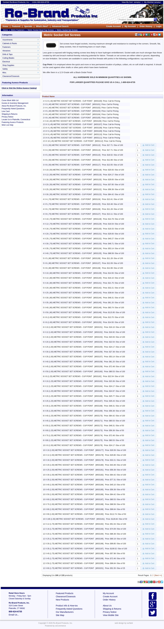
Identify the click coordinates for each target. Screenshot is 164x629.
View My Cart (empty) (131, 2)
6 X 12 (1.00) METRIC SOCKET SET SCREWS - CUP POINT (68, 332)
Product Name (48, 96)
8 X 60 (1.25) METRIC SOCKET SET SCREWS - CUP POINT (68, 430)
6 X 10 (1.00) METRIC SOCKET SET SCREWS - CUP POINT (68, 327)
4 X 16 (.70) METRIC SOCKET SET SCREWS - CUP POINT (67, 229)
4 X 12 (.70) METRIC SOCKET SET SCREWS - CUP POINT (67, 224)
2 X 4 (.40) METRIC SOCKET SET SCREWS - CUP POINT (67, 108)
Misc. (4, 73)
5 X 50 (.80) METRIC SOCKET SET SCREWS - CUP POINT (67, 312)
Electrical (6, 62)
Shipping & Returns (9, 114)
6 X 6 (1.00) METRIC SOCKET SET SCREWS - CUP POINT (67, 317)
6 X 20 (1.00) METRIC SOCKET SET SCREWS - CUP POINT (68, 342)
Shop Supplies (8, 65)
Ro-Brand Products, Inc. (62, 623)
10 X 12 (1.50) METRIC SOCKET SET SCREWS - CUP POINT (68, 455)
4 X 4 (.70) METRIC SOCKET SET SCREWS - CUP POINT (67, 199)
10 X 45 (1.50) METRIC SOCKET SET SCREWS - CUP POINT (68, 489)
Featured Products (64, 593)
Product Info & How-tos (67, 605)
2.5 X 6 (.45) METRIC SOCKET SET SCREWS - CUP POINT (67, 134)
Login (158, 26)
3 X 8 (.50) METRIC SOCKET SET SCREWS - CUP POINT (67, 165)
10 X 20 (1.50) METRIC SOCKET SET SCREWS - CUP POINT (68, 465)
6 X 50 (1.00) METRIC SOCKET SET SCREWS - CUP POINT (68, 371)
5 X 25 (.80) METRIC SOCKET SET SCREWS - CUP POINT (67, 293)
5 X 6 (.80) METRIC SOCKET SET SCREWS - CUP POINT (67, 263)
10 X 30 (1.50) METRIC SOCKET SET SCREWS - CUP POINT (68, 475)
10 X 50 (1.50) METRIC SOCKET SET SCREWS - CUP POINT (68, 494)
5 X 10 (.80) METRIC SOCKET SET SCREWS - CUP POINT (67, 273)
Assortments (7, 40)
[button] (148, 145)
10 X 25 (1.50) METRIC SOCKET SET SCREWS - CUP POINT (68, 470)
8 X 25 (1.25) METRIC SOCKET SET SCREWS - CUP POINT (68, 401)
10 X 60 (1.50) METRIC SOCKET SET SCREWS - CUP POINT (68, 499)
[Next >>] (158, 575)
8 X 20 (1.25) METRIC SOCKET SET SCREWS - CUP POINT (68, 396)
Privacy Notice (7, 117)
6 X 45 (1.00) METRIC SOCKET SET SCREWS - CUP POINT (68, 366)
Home (5, 26)
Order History (145, 26)
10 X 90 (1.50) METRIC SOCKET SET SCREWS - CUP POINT (68, 514)
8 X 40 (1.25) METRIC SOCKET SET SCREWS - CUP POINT (68, 416)
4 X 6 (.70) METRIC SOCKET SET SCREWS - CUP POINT (67, 209)
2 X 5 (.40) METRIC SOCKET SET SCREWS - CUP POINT (67, 111)
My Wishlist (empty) (152, 2)
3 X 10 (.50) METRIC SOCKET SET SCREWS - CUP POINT (67, 170)
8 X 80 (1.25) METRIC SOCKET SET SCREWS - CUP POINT (68, 440)
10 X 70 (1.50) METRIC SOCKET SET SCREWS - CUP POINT (68, 504)
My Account (130, 26)
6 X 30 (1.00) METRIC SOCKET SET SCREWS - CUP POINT (68, 352)
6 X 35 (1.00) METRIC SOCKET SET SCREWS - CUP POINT (68, 357)
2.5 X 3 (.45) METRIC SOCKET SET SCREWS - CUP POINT (67, 124)
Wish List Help (7, 125)
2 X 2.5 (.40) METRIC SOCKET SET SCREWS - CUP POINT (67, 101)
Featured (16, 26)
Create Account (113, 26)
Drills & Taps (7, 54)
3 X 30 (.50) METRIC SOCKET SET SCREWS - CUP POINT (67, 194)
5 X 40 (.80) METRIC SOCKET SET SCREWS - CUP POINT (67, 308)
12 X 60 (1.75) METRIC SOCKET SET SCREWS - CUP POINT (68, 568)
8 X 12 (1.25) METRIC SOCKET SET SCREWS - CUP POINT (68, 386)
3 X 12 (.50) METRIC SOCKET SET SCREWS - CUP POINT (67, 175)
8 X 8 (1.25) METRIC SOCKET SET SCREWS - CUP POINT (67, 376)
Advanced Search (60, 26)
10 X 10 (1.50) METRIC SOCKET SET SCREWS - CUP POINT (68, 450)
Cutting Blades (8, 58)
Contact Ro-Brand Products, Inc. (16, 2)
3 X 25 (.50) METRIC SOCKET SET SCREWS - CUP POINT (67, 189)
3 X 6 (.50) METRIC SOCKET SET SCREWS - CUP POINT (67, 160)
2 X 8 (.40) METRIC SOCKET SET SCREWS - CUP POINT (67, 118)
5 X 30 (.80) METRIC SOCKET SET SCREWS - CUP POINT (67, 298)
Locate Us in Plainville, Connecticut (16, 119)
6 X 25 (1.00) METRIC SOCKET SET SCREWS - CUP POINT (68, 347)
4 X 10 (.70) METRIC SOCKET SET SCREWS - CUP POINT (67, 219)
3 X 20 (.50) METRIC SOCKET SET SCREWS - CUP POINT (67, 184)
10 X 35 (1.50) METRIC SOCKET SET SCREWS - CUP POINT (68, 480)
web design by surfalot (124, 623)
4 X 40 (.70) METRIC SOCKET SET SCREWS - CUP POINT (67, 253)
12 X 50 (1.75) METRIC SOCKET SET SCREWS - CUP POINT (68, 563)
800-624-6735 (43, 2)
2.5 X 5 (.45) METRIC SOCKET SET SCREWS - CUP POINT (67, 131)
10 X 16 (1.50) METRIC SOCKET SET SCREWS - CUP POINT (68, 460)
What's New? (42, 26)
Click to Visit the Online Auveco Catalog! (19, 88)
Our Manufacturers (65, 612)
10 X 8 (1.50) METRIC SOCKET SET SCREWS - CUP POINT (68, 445)
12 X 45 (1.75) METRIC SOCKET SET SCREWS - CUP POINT (68, 558)
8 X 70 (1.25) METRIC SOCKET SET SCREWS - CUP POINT (68, 435)
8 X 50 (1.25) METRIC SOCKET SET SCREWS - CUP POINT (68, 426)
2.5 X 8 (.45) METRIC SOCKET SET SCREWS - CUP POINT (67, 138)
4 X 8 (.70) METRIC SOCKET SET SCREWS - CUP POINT (67, 214)
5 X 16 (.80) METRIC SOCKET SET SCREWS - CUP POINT (67, 283)
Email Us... (14, 615)
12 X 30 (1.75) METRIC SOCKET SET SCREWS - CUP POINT (68, 544)
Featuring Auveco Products (13, 122)
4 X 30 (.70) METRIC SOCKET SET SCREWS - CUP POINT (67, 244)
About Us (107, 605)
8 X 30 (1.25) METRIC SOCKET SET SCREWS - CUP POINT (68, 406)
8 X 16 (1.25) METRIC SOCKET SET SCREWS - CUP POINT (68, 391)
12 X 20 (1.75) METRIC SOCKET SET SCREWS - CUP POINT (68, 534)
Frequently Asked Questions (13, 109)
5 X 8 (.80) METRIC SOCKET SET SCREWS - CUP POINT (67, 268)
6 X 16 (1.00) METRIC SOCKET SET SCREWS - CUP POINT (68, 337)
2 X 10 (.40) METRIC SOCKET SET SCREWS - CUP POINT (67, 121)
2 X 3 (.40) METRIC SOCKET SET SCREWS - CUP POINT (67, 104)
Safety (5, 69)
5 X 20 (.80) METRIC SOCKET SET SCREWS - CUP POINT (67, 288)
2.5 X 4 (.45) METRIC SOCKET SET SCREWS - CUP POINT (67, 128)
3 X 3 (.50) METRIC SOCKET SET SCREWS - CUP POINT (67, 145)
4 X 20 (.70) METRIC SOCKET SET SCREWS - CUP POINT (67, 234)
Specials (28, 26)
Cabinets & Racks (9, 43)
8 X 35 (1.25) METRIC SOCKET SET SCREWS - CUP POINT (68, 411)
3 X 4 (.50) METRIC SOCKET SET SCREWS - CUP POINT (67, 150)
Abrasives (6, 51)
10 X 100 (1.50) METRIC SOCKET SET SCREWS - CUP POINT (69, 519)
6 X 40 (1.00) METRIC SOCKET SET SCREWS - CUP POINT (68, 362)
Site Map (60, 615)
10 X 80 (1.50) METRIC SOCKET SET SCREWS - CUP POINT (68, 509)
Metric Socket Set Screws (67, 30)
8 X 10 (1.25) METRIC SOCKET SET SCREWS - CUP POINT (68, 381)
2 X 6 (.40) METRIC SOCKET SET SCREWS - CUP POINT (67, 114)
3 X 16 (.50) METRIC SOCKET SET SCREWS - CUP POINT (67, 179)
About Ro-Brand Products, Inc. (14, 106)
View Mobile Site (111, 615)
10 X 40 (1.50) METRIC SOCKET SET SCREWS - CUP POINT (68, 485)
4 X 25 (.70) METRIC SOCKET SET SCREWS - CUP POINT (67, 239)
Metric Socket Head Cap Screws (40, 30)
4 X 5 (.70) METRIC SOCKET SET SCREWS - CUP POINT (67, 204)
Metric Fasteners (17, 30)
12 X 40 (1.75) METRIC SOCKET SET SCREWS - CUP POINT (68, 553)
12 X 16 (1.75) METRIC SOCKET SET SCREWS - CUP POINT (68, 529)
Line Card (6, 111)
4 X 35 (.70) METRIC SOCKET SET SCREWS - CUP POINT (67, 248)
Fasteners (6, 47)
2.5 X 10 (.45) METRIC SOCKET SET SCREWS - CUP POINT (68, 141)
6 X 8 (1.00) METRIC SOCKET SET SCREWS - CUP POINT (67, 322)
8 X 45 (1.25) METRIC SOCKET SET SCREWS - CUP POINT (68, 421)
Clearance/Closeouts (10, 76)
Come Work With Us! (10, 100)
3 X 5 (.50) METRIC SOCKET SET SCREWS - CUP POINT (67, 155)
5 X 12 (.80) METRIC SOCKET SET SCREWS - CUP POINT (67, 278)
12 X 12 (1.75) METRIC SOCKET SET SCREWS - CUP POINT (68, 524)
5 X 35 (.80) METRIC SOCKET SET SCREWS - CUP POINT (67, 303)
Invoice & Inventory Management (15, 103)
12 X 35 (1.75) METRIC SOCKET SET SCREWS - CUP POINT (68, 549)
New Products (62, 599)
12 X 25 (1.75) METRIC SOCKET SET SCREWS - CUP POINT (68, 539)
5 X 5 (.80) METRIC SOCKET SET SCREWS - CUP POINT (67, 258)
